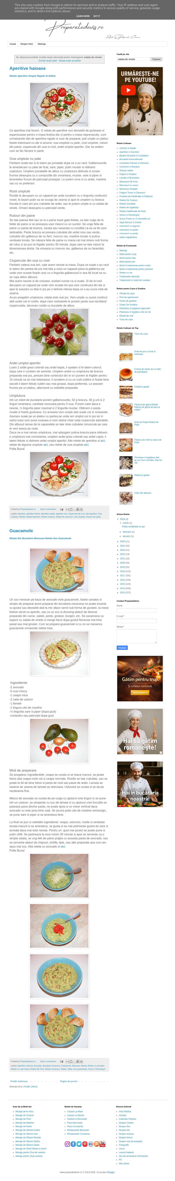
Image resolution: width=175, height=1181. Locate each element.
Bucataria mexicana (51, 1066)
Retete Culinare (48, 517)
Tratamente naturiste (129, 276)
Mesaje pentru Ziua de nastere (30, 1152)
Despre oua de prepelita (130, 1141)
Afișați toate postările (70, 60)
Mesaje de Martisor (24, 1123)
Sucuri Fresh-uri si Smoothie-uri (134, 218)
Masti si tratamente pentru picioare (136, 269)
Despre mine (26, 44)
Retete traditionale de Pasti (132, 211)
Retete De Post (37, 1069)
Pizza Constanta (75, 1126)
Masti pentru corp (127, 254)
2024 (123, 546)
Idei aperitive (91, 514)
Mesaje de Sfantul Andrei (27, 1130)
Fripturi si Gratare (127, 174)
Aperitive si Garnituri (129, 152)
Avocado (38, 1066)
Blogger (111, 1172)
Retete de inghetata (129, 207)
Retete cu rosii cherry (20, 1069)
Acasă (13, 44)
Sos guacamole (80, 1069)
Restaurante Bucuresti (78, 1130)
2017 (123, 575)
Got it (96, 16)
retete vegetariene (128, 237)
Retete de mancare (64, 517)
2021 (123, 558)
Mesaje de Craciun (24, 1115)
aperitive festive (33, 514)
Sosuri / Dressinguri (96, 1069)
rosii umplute (79, 517)
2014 (123, 588)
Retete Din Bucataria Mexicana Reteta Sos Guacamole (40, 538)
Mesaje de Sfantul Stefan (27, 1141)
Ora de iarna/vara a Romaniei (133, 1156)
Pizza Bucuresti (74, 1123)
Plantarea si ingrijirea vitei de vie (135, 312)
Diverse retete (126, 170)
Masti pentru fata (127, 258)
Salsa (69, 1069)
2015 (123, 584)
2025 (123, 541)
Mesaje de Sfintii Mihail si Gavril (30, 1148)
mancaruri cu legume (129, 226)
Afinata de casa (127, 293)
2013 (123, 592)
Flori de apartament (128, 297)
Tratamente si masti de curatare (134, 280)
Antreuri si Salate (127, 148)
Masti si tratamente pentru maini (135, 265)
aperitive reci (61, 514)
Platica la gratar (141, 475)
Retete (22, 517)
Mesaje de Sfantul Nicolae (28, 1137)
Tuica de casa (126, 319)
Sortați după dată (48, 60)
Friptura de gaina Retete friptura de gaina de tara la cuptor (147, 407)
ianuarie (127, 536)
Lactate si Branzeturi (129, 178)
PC (120, 1159)
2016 (123, 580)
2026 (123, 519)
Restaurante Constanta (78, 1134)
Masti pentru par (127, 261)
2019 (123, 567)
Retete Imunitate (127, 204)
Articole (29, 1066)
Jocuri (122, 1148)
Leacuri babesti (126, 1152)
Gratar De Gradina (128, 304)
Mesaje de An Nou (24, 1111)
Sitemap (42, 44)
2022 (123, 554)
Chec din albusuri (142, 493)
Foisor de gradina (127, 301)
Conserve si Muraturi (129, 166)
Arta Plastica (125, 1111)
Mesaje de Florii (23, 1119)
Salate (63, 1069)
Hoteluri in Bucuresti (77, 1119)
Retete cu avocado (96, 1066)
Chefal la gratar (141, 386)
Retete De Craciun (128, 200)
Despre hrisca (125, 1137)
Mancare (76, 1066)
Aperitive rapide (48, 514)
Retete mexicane (52, 1069)
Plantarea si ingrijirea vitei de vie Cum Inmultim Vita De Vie (148, 460)
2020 (123, 562)
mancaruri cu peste (128, 233)
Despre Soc (124, 1126)
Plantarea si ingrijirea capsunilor (134, 308)
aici (103, 440)
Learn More (83, 16)
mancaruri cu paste (128, 230)
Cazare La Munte (75, 1115)
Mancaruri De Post (128, 181)
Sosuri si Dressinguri (129, 215)
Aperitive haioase (27, 68)
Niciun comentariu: (48, 509)
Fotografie (124, 1145)
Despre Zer (124, 1130)
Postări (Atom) (31, 1086)
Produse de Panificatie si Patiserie (136, 196)
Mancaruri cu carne (128, 185)
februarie (127, 532)
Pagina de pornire (68, 1081)
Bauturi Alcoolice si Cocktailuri (134, 155)
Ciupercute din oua (76, 514)
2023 (123, 550)
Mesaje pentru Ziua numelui (28, 1156)
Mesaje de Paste (23, 1126)
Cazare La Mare (75, 1111)
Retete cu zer (125, 272)
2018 (123, 571)
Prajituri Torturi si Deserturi (132, 192)
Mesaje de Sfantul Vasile (27, 1145)
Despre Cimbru (126, 1123)
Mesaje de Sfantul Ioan (26, 1134)
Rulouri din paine (93, 517)
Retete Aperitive (33, 517)
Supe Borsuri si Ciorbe (130, 222)
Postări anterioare (19, 1081)
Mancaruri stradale (128, 189)
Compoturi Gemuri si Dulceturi (134, 163)
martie (126, 523)
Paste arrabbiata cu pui (133, 526)
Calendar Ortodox (127, 1119)
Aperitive (21, 514)
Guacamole (21, 530)
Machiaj (123, 250)
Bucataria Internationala (131, 159)
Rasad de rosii (126, 316)
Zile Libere (124, 1163)
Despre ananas (126, 1134)
